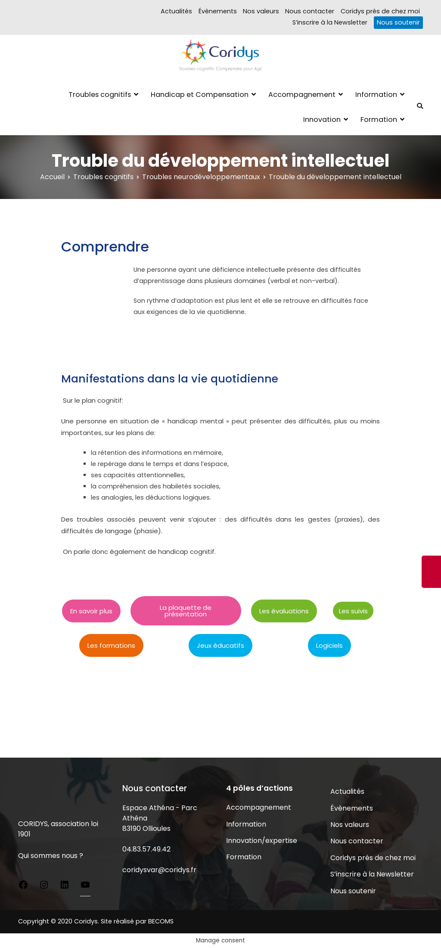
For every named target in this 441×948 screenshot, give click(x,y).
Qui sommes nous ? (50, 856)
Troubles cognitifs (99, 94)
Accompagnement (301, 94)
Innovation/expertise (261, 840)
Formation (378, 119)
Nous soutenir (398, 22)
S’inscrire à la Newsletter (329, 22)
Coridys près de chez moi (380, 11)
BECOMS (161, 921)
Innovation (322, 119)
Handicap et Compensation (199, 94)
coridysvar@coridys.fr (159, 870)
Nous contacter (309, 11)
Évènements (218, 11)
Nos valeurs (261, 11)
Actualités (176, 11)
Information (376, 94)
